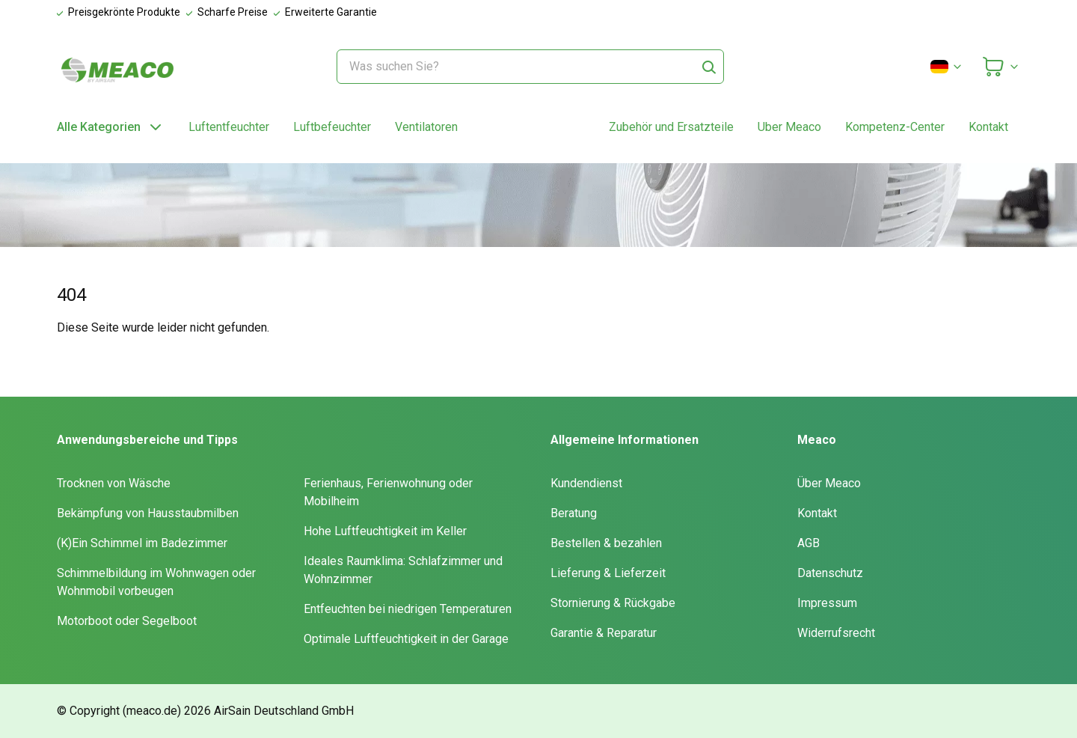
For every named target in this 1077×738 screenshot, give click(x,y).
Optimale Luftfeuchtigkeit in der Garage (406, 639)
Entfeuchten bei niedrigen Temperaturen (408, 609)
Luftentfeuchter (228, 127)
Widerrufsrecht (836, 633)
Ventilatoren (426, 127)
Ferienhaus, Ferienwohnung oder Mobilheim (388, 492)
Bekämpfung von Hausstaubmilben (148, 513)
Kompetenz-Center (895, 127)
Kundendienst (586, 483)
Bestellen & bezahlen (606, 543)
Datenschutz (830, 573)
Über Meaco (829, 483)
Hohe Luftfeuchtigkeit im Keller (385, 531)
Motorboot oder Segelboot (127, 621)
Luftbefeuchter (332, 127)
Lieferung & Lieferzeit (608, 573)
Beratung (573, 513)
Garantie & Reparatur (603, 633)
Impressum (827, 603)
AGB (808, 543)
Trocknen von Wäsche (114, 483)
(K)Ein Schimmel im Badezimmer (142, 543)
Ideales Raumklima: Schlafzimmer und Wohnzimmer (403, 570)
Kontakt (988, 127)
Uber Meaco (789, 127)
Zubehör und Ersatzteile (671, 127)
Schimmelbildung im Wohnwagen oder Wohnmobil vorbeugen (156, 582)
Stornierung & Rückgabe (612, 603)
